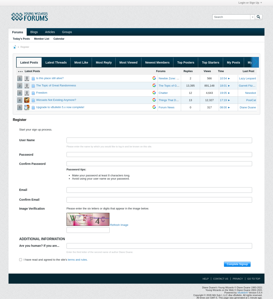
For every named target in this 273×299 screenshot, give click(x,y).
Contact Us (220, 278)
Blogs (34, 32)
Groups (67, 32)
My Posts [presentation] (233, 62)
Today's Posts (21, 38)
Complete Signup (237, 264)
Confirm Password (32, 163)
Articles (50, 32)
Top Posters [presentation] (185, 62)
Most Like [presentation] (81, 62)
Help (206, 278)
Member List (41, 38)
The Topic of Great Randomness (56, 85)
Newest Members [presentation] (157, 62)
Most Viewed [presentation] (128, 62)
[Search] (233, 17)
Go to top (253, 278)
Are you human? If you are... (39, 245)
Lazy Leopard (247, 78)
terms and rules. (78, 259)
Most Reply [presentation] (104, 62)
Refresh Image (119, 224)
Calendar (59, 38)
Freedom (41, 92)
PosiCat (251, 100)
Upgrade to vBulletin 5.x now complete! (60, 107)
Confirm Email (29, 199)
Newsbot (250, 92)
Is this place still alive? (50, 78)
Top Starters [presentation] (210, 62)
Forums (17, 32)
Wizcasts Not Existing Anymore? (56, 100)
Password (26, 154)
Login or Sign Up (250, 2)
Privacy (238, 278)
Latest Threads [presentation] (56, 62)
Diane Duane (248, 107)
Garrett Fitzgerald (249, 85)
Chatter (163, 92)
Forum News (166, 107)
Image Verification (32, 208)
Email (23, 190)
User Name (27, 140)
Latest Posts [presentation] (29, 62)
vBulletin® (242, 292)
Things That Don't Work (173, 100)
